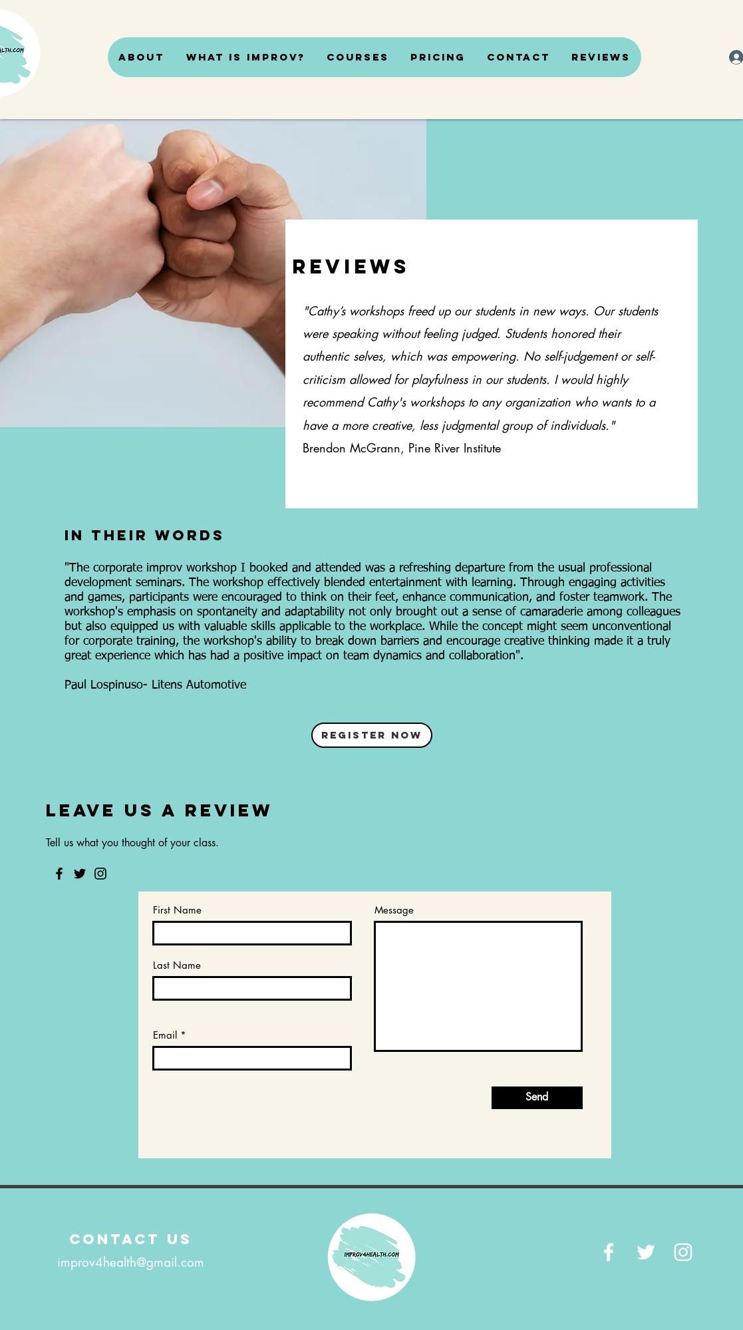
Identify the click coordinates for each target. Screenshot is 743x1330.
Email (165, 1035)
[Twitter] (80, 874)
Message (394, 910)
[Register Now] (371, 735)
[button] (590, 53)
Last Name (177, 965)
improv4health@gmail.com (130, 1262)
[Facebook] (59, 874)
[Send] (537, 1097)
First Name (177, 910)
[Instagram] (100, 874)
